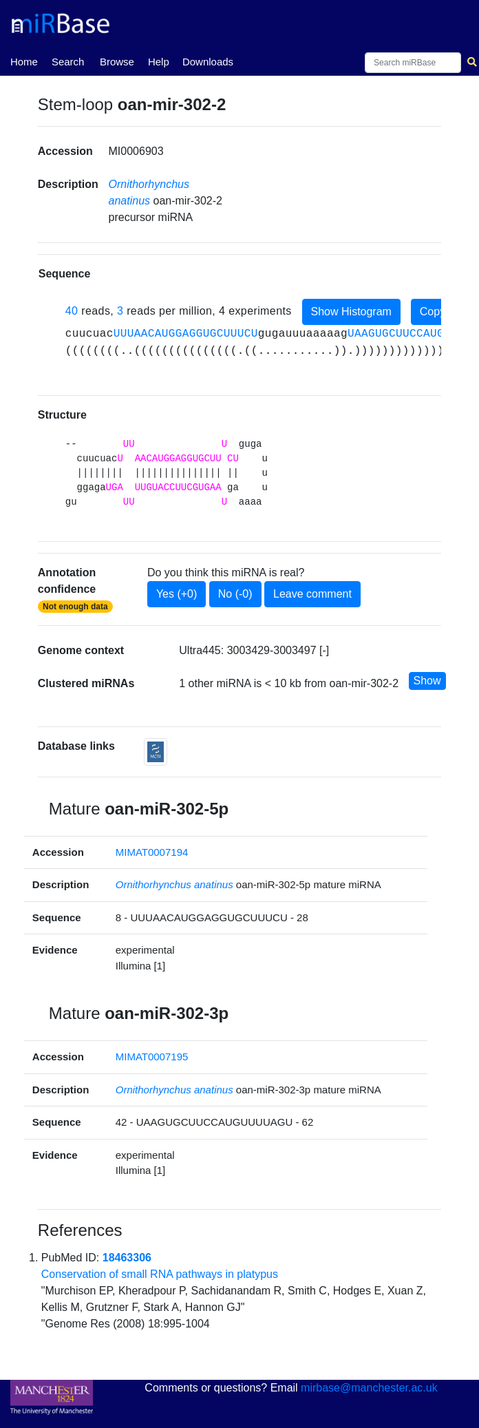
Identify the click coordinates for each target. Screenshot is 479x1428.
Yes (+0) (176, 594)
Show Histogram (351, 311)
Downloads (207, 61)
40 (71, 311)
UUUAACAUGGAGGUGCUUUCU (186, 334)
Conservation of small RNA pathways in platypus (159, 1274)
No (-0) (235, 594)
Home (24, 60)
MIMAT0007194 (152, 852)
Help (158, 61)
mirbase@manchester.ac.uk (369, 1388)
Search (68, 61)
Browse (117, 61)
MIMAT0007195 (152, 1056)
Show (427, 680)
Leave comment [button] (312, 594)
